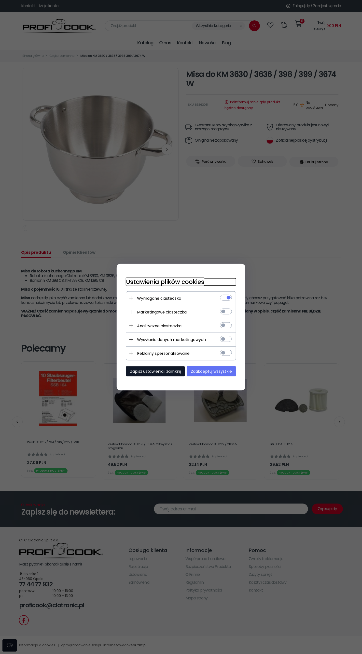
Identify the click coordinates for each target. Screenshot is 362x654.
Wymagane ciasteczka (158, 298)
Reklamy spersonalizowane (162, 353)
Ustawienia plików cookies (164, 281)
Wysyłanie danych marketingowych (170, 339)
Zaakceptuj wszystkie (212, 371)
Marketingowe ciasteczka (160, 312)
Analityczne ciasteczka (158, 325)
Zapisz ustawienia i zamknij (154, 371)
